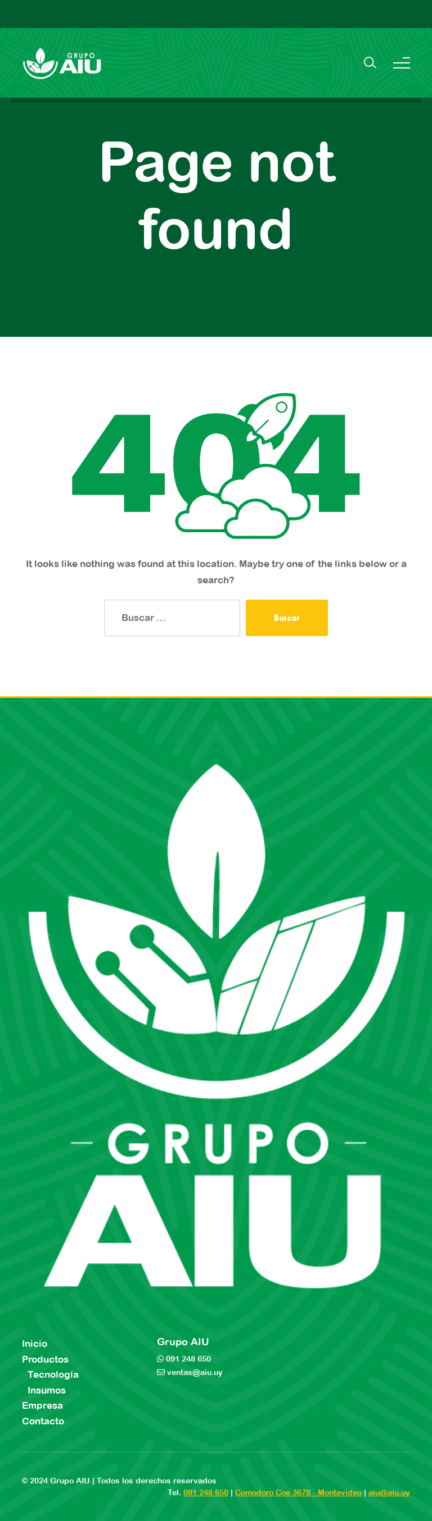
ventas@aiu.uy (194, 1372)
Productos (45, 1359)
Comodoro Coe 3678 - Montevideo (298, 1492)
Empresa (42, 1405)
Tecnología (53, 1374)
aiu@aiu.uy (389, 1492)
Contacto (43, 1421)
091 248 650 (187, 1358)
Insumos (47, 1390)
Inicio (34, 1343)
